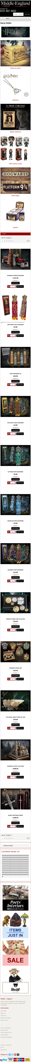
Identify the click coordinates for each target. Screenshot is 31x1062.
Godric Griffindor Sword (15, 815)
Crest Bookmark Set (15, 373)
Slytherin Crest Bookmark (15, 472)
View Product (15, 283)
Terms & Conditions (6, 1028)
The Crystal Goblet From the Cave (15, 717)
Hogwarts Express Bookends (15, 275)
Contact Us (3, 1015)
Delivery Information (6, 1017)
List (28, 238)
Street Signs (15, 196)
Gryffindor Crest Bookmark (15, 324)
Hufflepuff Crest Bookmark (15, 423)
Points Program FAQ (6, 1032)
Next (13, 241)
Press (2, 1047)
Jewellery (15, 100)
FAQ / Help (3, 1011)
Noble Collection (15, 132)
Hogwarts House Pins (15, 668)
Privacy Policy (4, 1030)
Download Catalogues (6, 1037)
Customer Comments (6, 1045)
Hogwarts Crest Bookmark (15, 570)
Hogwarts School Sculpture (15, 766)
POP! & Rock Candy (15, 164)
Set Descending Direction (13, 238)
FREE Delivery (4, 1035)
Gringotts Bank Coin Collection (15, 619)
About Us (3, 1013)
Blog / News (4, 1049)
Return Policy (4, 1020)
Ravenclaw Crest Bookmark (15, 521)
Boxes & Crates (15, 68)
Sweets (15, 227)
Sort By (3, 238)
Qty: (8, 286)
